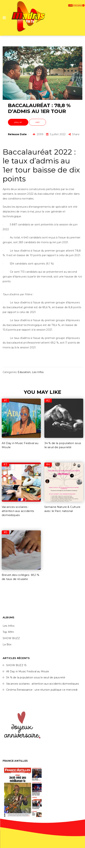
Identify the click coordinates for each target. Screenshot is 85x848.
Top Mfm (8, 632)
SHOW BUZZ (11, 638)
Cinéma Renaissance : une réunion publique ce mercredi (42, 689)
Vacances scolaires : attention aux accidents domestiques (18, 511)
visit (37, 122)
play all (18, 122)
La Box (7, 644)
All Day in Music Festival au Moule (27, 671)
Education (24, 372)
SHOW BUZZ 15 (16, 665)
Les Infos (38, 372)
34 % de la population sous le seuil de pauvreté (35, 677)
